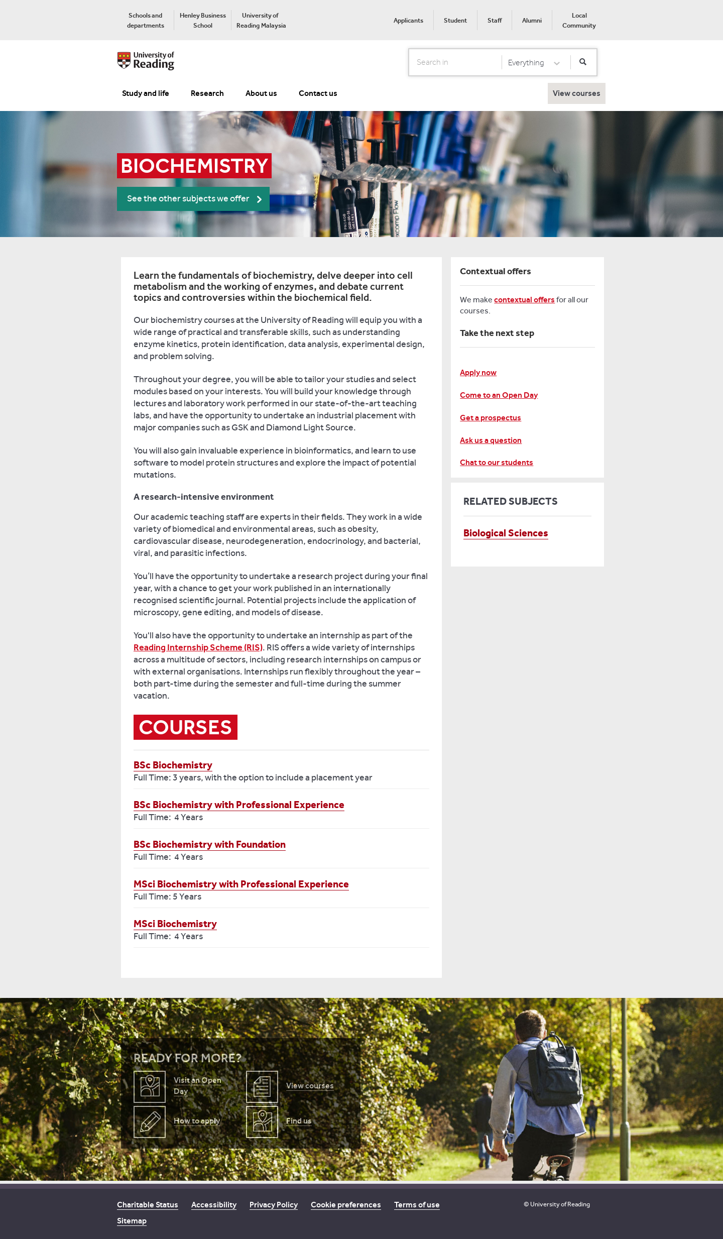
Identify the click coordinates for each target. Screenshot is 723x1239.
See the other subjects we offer (188, 198)
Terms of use (417, 1204)
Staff (495, 20)
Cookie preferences (346, 1204)
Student (455, 20)
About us (261, 93)
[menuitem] (145, 20)
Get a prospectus (490, 417)
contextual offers (524, 299)
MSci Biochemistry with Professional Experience (241, 884)
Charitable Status (147, 1204)
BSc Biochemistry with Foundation (210, 844)
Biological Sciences (505, 533)
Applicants (408, 20)
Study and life (145, 93)
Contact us (318, 93)
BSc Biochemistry (173, 765)
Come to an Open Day (499, 395)
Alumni (532, 20)
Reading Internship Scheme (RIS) (198, 647)
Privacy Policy (274, 1204)
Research (207, 93)
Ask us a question (491, 440)
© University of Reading (557, 1204)
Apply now (478, 372)
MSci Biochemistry (175, 924)
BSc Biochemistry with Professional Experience (239, 805)
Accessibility (213, 1204)
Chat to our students (496, 462)
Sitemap (132, 1220)
